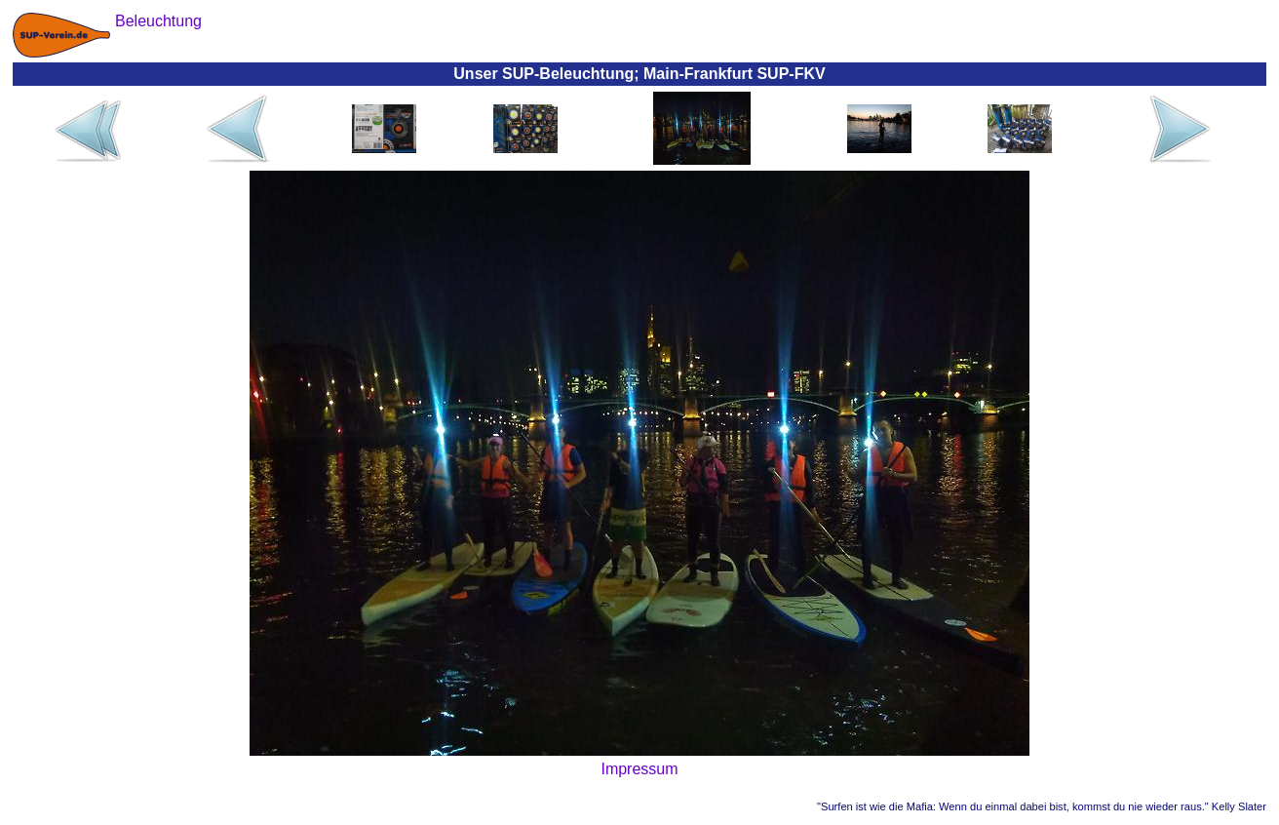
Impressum (639, 769)
